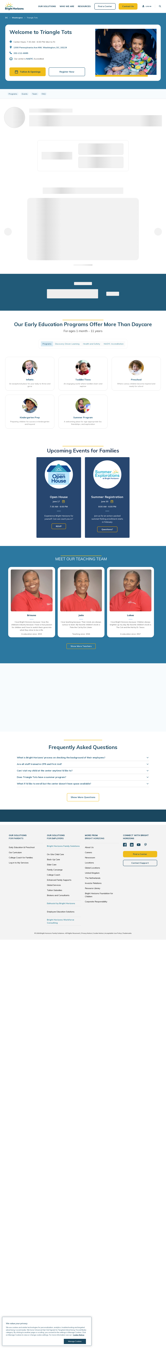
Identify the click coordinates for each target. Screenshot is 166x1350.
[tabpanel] (58, 497)
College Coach (53, 875)
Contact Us (128, 6)
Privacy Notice (86, 933)
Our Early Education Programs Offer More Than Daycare (83, 324)
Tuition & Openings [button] (28, 72)
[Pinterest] (145, 845)
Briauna (31, 615)
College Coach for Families (21, 857)
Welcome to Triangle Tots (40, 32)
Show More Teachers (81, 646)
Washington (17, 18)
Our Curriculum (15, 852)
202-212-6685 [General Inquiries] (21, 53)
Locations (89, 862)
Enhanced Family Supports (59, 880)
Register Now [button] (66, 72)
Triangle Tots (32, 18)
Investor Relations (93, 883)
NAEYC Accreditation (114, 344)
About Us (89, 847)
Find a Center (105, 6)
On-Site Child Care (55, 854)
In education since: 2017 (130, 634)
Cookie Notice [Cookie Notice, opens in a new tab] (78, 1335)
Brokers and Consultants (58, 895)
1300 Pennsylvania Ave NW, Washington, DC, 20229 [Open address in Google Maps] (40, 47)
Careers (88, 852)
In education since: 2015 (31, 634)
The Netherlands (92, 878)
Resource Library (92, 888)
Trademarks (127, 933)
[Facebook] (125, 845)
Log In (146, 6)
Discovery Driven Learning (67, 344)
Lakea (130, 615)
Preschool (136, 379)
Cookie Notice (98, 933)
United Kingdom (92, 873)
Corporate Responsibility (96, 901)
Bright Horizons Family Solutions (63, 846)
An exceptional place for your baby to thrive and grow (30, 385)
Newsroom (90, 857)
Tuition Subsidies (54, 890)
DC (6, 18)
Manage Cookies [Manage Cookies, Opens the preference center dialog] (75, 1341)
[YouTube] (138, 845)
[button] (47, 6)
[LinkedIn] (132, 845)
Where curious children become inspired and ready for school (136, 385)
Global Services (54, 885)
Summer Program (83, 417)
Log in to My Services (19, 862)
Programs (46, 344)
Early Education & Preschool (22, 847)
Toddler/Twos (83, 379)
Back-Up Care (53, 859)
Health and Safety (91, 344)
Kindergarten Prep (30, 417)
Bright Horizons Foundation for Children (99, 895)
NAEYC (29, 59)
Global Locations (92, 868)
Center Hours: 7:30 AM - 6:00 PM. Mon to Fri (34, 42)
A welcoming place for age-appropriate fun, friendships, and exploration (83, 423)
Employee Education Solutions (60, 911)
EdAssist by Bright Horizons (61, 903)
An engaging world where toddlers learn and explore (83, 385)
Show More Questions (83, 797)
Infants (30, 379)
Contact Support (140, 863)
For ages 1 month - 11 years (83, 331)
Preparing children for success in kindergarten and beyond (29, 423)
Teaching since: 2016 (81, 634)
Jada (81, 615)
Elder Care (51, 864)
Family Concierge (55, 870)
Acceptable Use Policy (113, 933)
